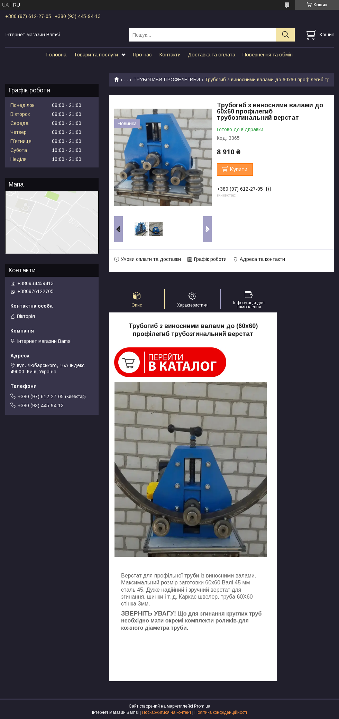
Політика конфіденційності (220, 712)
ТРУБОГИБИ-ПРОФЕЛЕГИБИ (166, 79)
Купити (238, 169)
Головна (56, 54)
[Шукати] (285, 35)
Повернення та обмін (267, 54)
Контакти (170, 54)
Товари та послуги (96, 54)
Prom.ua (202, 706)
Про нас (142, 54)
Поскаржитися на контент (166, 712)
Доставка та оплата (211, 54)
